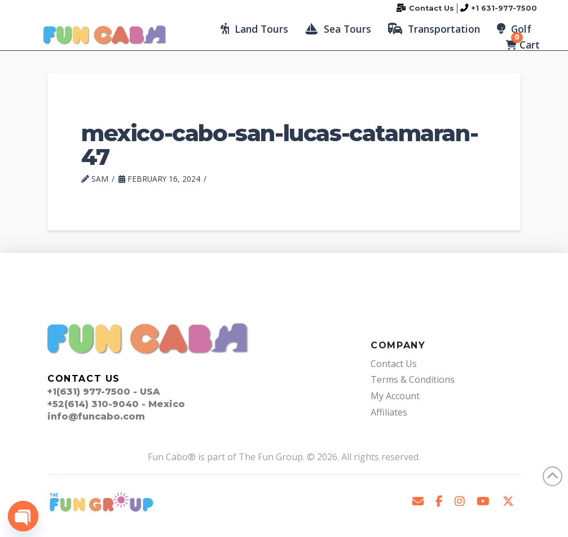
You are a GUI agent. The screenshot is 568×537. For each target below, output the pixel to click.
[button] (254, 28)
